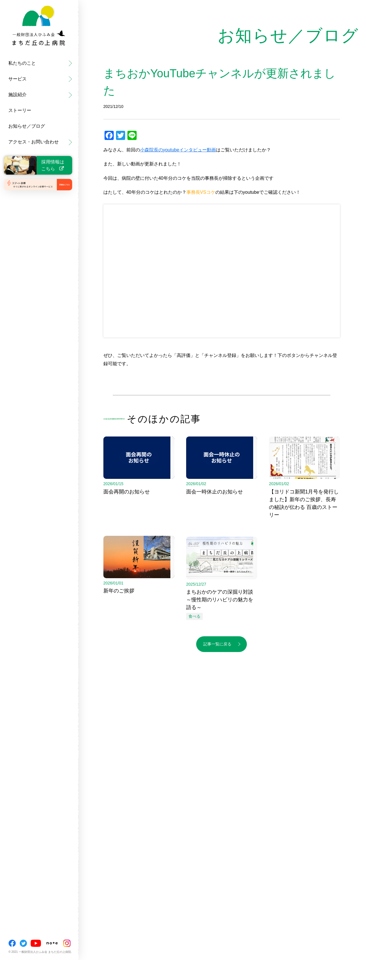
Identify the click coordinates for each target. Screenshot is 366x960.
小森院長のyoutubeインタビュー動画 (178, 149)
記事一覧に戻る (217, 644)
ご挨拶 (11, 47)
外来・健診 (15, 47)
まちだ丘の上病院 (22, 47)
